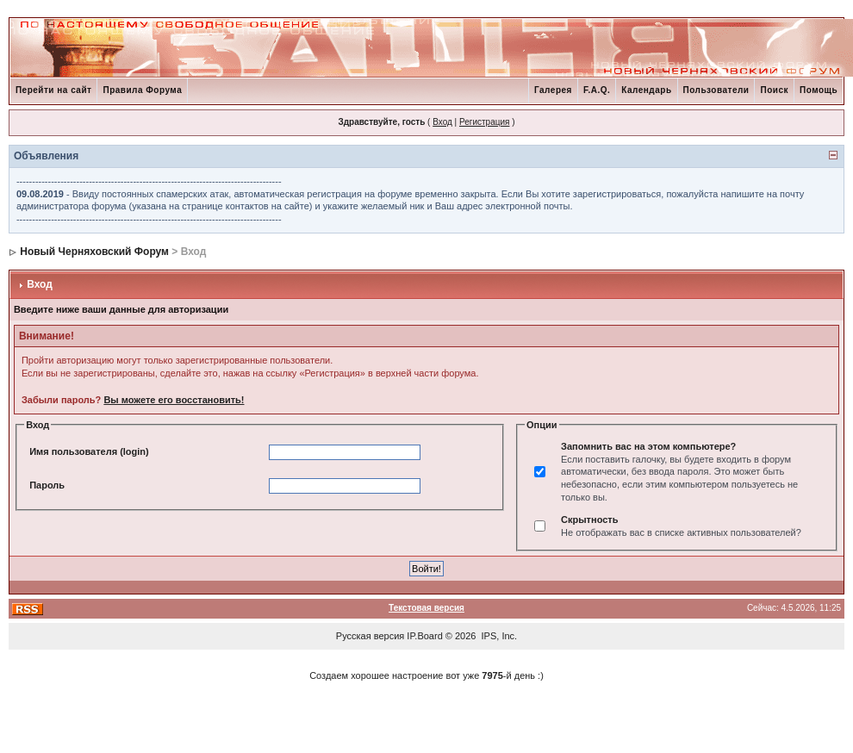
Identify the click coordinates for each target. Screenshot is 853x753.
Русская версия (370, 636)
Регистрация (484, 122)
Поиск (774, 90)
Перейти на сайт (54, 90)
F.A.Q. (596, 90)
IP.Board (424, 636)
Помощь (818, 90)
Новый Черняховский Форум (94, 252)
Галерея (553, 90)
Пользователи (716, 90)
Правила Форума (142, 90)
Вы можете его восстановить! (173, 400)
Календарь (646, 90)
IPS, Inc (498, 636)
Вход (442, 122)
